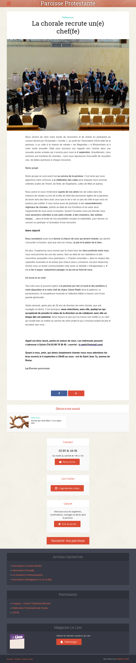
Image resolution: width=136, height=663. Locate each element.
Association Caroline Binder (27, 565)
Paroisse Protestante (68, 3)
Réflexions (67, 17)
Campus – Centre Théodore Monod (31, 603)
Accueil (10, 659)
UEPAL (15, 612)
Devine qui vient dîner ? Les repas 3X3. (46, 421)
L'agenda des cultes (67, 488)
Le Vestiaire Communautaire (27, 574)
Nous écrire (67, 461)
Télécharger (69, 641)
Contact (17, 659)
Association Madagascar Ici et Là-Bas (32, 579)
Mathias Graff (123, 659)
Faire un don (27, 659)
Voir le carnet (67, 524)
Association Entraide (23, 570)
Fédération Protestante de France (30, 608)
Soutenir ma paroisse (68, 540)
